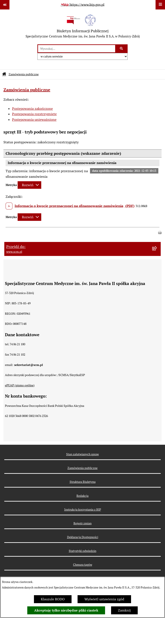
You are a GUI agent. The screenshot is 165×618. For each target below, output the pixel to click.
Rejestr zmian (82, 523)
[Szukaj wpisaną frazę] (122, 48)
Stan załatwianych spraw (82, 454)
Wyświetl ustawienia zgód (104, 599)
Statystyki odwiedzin (82, 551)
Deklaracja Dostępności (82, 537)
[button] (160, 232)
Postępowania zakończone (32, 108)
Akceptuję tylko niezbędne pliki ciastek (66, 610)
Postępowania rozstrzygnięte (34, 114)
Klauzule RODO (53, 599)
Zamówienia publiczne (24, 74)
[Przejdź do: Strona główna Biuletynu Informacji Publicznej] (4, 74)
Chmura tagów (82, 565)
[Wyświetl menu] (160, 4)
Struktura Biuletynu (83, 482)
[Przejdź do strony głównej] (83, 27)
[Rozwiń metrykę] (29, 185)
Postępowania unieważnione (34, 119)
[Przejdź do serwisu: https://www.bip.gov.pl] (82, 4)
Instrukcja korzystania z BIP (82, 509)
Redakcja (82, 496)
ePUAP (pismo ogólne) (20, 385)
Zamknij (124, 610)
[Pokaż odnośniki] (4, 4)
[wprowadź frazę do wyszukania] (76, 48)
